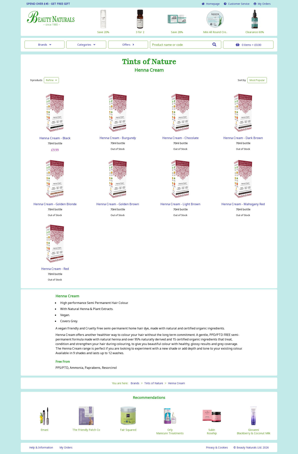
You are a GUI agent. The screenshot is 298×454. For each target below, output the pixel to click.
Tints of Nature (149, 61)
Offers (128, 44)
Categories (86, 44)
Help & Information (41, 447)
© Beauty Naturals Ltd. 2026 (251, 447)
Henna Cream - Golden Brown (117, 204)
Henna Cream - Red (55, 269)
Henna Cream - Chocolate (180, 138)
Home (211, 4)
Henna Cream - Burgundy (118, 138)
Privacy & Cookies (217, 447)
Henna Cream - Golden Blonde (55, 204)
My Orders (262, 4)
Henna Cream (149, 70)
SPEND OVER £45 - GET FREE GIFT (48, 4)
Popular (257, 80)
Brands (44, 44)
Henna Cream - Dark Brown (243, 138)
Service (237, 4)
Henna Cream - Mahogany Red (243, 204)
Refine (51, 80)
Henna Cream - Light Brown (180, 204)
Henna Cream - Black (55, 138)
